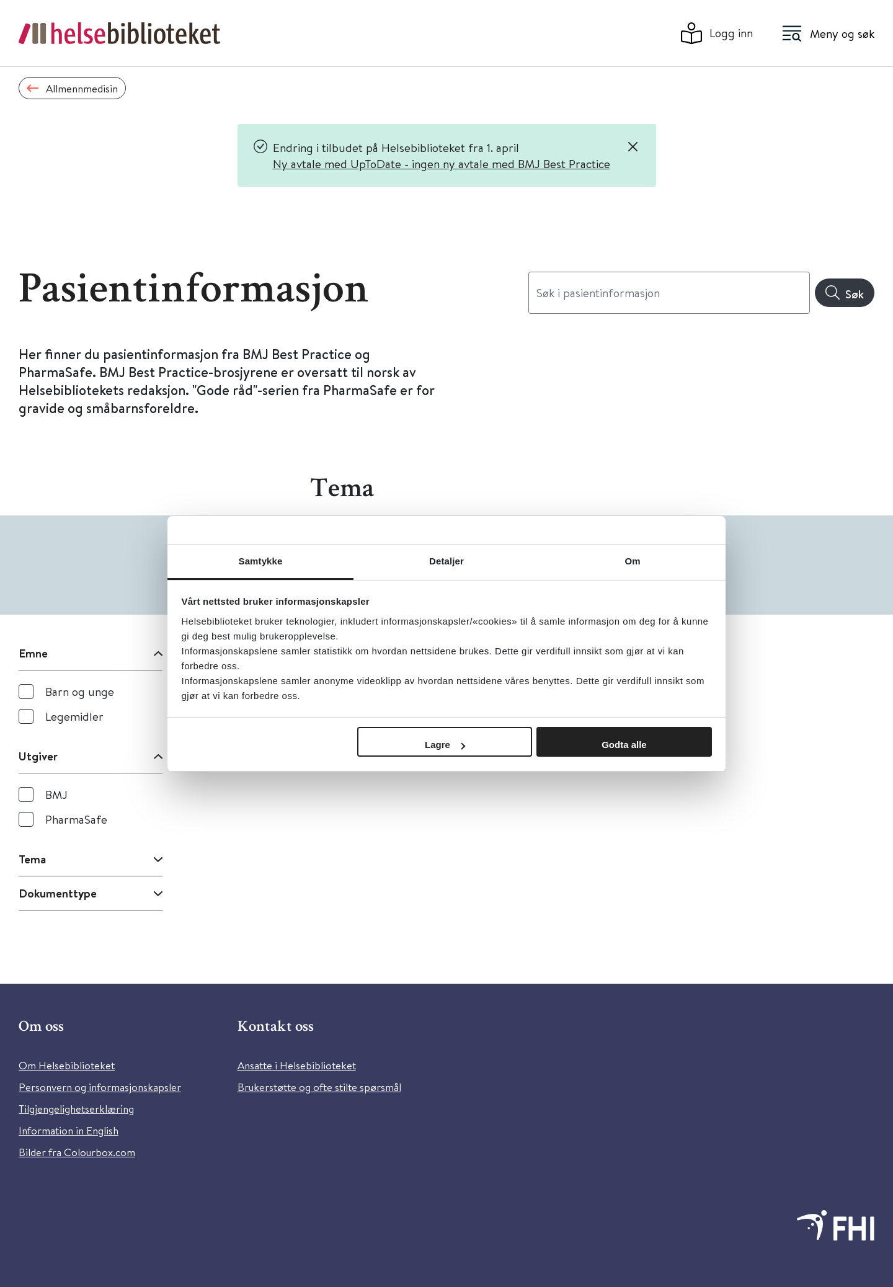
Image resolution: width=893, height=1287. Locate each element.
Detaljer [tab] (446, 561)
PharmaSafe (76, 819)
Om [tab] (632, 561)
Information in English (68, 1130)
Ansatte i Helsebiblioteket (297, 1065)
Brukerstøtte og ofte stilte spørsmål (319, 1087)
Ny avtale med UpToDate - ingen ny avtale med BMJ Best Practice (441, 163)
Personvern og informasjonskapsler (100, 1087)
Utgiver (38, 756)
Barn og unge (79, 691)
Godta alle (624, 744)
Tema (32, 859)
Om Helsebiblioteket (67, 1065)
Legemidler (74, 716)
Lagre (445, 744)
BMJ (56, 794)
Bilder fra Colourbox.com (77, 1152)
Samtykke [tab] (261, 561)
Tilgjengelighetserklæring (76, 1109)
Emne (33, 653)
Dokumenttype (58, 893)
